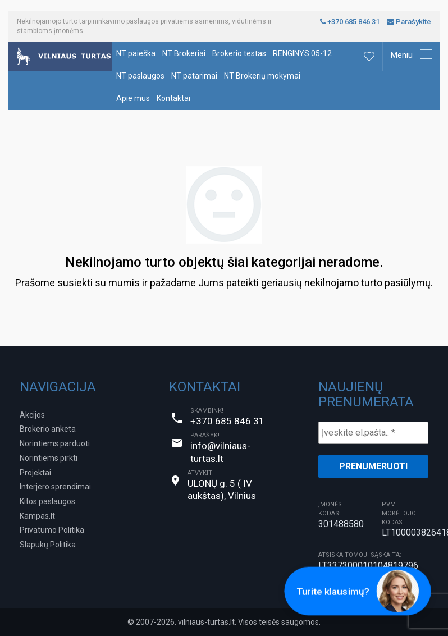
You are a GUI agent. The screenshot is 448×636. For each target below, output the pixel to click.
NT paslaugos (140, 75)
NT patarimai (194, 75)
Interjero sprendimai (55, 486)
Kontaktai (173, 98)
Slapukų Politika (48, 544)
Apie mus (133, 98)
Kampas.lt (37, 515)
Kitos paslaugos (47, 501)
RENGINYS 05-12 (302, 53)
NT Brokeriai (183, 53)
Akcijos (32, 414)
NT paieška (136, 53)
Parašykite (409, 21)
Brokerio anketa (48, 428)
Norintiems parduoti (55, 443)
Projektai (35, 472)
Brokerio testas (239, 53)
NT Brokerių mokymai (262, 75)
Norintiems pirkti (48, 458)
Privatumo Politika (52, 529)
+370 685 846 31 (350, 21)
